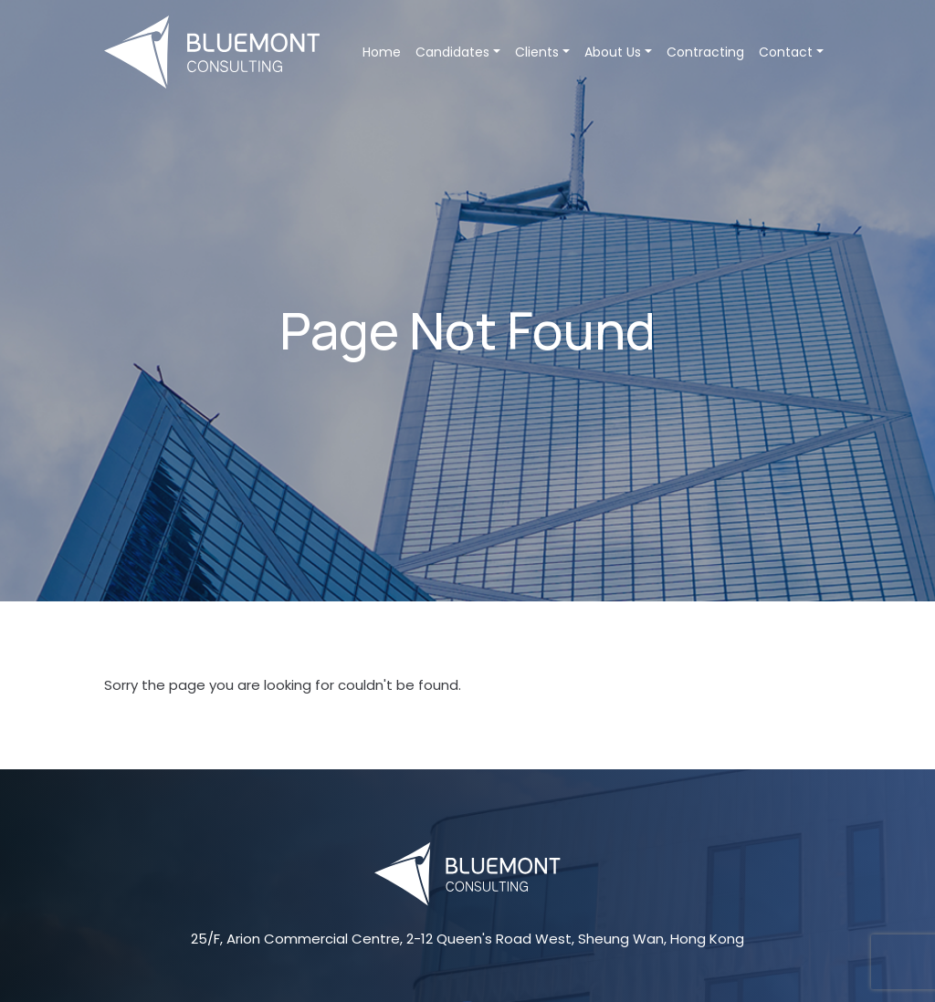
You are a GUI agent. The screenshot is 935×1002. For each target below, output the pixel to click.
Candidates (457, 52)
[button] (496, 52)
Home (381, 52)
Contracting (705, 52)
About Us (618, 52)
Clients (542, 52)
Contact (791, 52)
